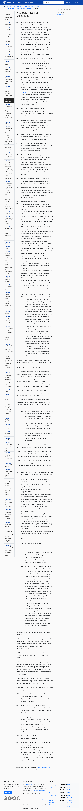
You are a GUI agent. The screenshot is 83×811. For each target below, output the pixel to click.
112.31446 (9, 473)
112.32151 (9, 536)
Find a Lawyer (53, 785)
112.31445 (9, 464)
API (50, 793)
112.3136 (9, 169)
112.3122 (8, 112)
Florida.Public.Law (14, 2)
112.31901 (8, 524)
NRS (68, 792)
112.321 (8, 62)
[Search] (53, 2)
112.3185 (8, 320)
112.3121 (8, 100)
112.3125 (8, 147)
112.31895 (8, 514)
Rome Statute (71, 803)
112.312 (8, 23)
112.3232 (8, 433)
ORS (72, 798)
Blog (50, 787)
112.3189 (9, 379)
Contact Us (52, 795)
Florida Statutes (28, 2)
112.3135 (9, 155)
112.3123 (8, 123)
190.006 (24, 92)
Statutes (9, 6)
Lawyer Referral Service (37, 790)
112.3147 (7, 247)
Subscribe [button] (8, 793)
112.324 (9, 79)
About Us (52, 790)
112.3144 (9, 219)
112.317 (7, 50)
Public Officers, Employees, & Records (23, 6)
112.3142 (9, 195)
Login (77, 2)
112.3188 (9, 356)
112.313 (9, 34)
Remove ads (69, 2)
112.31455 (9, 488)
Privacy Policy (53, 805)
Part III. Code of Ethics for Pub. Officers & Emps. (18, 8)
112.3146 (8, 243)
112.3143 (9, 212)
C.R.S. (69, 787)
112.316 (8, 45)
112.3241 (8, 439)
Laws (68, 795)
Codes (69, 785)
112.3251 (9, 446)
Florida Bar (29, 784)
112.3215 (8, 409)
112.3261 (8, 456)
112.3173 (9, 301)
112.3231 (7, 426)
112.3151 (8, 287)
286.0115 (33, 42)
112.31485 (8, 502)
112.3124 (8, 135)
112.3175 (7, 312)
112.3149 (9, 278)
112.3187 (9, 334)
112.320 (9, 56)
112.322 (8, 70)
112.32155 (9, 550)
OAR (68, 798)
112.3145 (8, 233)
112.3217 (8, 419)
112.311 (8, 16)
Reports (51, 798)
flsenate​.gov (59, 14)
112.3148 (8, 262)
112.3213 (7, 396)
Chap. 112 (37, 6)
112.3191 (7, 390)
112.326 (8, 91)
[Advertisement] (67, 29)
